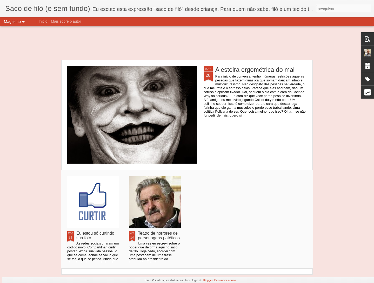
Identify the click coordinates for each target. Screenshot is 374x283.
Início (43, 21)
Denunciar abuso (225, 280)
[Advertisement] (187, 43)
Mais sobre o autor (66, 21)
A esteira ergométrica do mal (255, 69)
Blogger (207, 280)
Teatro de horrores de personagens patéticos (159, 235)
